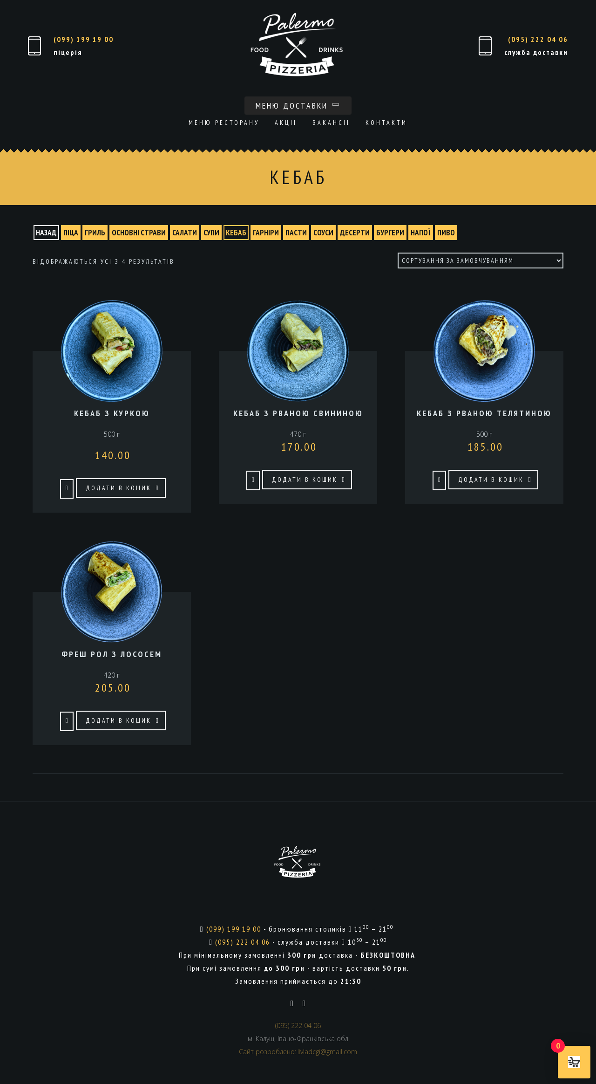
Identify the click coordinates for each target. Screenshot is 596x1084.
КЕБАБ (236, 232)
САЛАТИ (184, 232)
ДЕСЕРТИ (355, 232)
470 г (298, 430)
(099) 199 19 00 (84, 39)
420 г (111, 671)
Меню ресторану (224, 122)
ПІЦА (70, 232)
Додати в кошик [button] (118, 488)
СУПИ (211, 232)
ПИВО (446, 232)
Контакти (386, 122)
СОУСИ (323, 232)
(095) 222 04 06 (538, 39)
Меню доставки (298, 105)
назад (46, 232)
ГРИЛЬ (95, 232)
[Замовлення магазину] (480, 260)
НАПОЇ (421, 232)
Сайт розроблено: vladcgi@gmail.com (298, 1051)
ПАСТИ (296, 232)
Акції (286, 122)
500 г (484, 430)
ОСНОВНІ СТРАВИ (139, 232)
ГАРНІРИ (266, 232)
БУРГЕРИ (390, 232)
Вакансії (331, 122)
